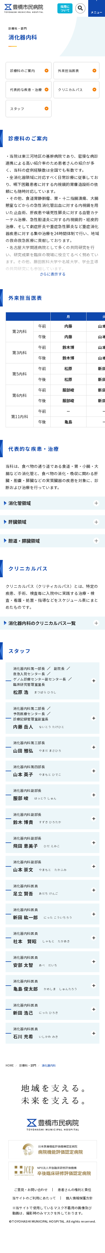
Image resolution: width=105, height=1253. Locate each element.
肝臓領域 (17, 521)
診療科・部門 (27, 1065)
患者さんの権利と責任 (74, 1189)
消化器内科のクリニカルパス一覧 (42, 623)
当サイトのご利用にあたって (34, 1197)
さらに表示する (52, 274)
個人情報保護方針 (79, 1197)
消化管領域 (19, 503)
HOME (10, 1065)
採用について (65, 8)
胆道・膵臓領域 (24, 540)
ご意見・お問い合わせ (31, 1189)
